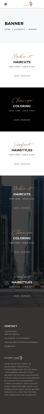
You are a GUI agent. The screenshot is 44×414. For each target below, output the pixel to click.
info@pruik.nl (9, 346)
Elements (19, 29)
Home (8, 29)
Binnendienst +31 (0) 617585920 (17, 338)
